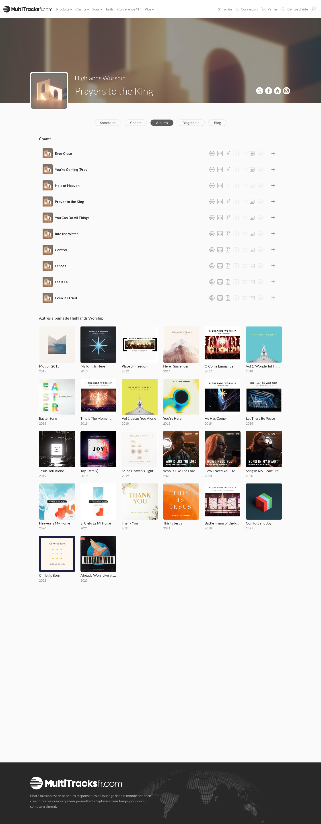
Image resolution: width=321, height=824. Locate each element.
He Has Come (215, 418)
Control (61, 250)
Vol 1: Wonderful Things (264, 366)
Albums (162, 122)
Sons (96, 9)
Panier (269, 9)
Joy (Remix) (89, 471)
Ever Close (63, 153)
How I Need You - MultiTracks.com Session (223, 471)
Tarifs (109, 9)
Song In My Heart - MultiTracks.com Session (264, 471)
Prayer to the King (69, 201)
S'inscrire (225, 9)
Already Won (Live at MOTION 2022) (98, 575)
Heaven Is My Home (54, 523)
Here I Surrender (176, 366)
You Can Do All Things (72, 217)
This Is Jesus (172, 523)
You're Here (172, 418)
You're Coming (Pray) (71, 169)
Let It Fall (62, 282)
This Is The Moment (95, 418)
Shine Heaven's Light (137, 471)
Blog (217, 122)
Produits (63, 9)
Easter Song (48, 418)
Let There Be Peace (260, 418)
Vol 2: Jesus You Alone (139, 418)
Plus (149, 9)
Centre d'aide (294, 9)
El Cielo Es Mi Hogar (95, 523)
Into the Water (66, 233)
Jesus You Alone (51, 471)
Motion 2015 (49, 366)
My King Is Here (92, 366)
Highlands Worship (100, 78)
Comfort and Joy (259, 523)
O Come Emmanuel (219, 366)
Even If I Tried (66, 298)
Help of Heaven (67, 185)
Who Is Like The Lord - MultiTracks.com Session (181, 471)
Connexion (247, 9)
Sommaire (107, 122)
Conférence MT (129, 9)
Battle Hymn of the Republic (223, 523)
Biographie (191, 122)
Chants (81, 9)
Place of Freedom (135, 366)
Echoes (60, 266)
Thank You (130, 523)
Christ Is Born (49, 575)
